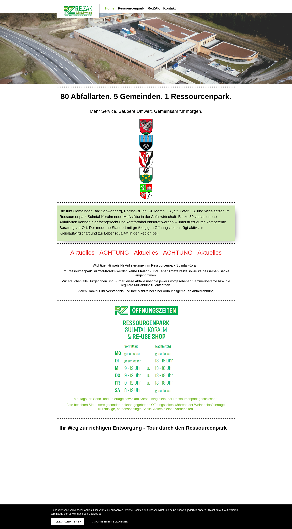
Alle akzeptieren (68, 521)
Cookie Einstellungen (110, 521)
